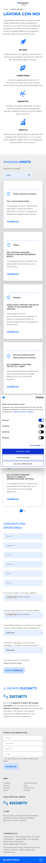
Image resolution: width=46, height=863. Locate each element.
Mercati (6, 785)
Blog (25, 785)
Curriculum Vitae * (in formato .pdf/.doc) (23, 596)
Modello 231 (29, 850)
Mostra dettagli (35, 445)
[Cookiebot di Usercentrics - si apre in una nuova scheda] (35, 397)
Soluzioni (6, 788)
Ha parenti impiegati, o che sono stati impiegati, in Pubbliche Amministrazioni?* (23, 648)
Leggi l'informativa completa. (23, 412)
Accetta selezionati (23, 457)
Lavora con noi (29, 788)
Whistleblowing (9, 852)
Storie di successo (30, 783)
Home (5, 9)
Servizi (5, 790)
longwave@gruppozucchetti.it (15, 844)
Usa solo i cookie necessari (23, 464)
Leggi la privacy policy (12, 663)
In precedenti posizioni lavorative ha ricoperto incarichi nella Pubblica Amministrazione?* (23, 630)
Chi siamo (6, 783)
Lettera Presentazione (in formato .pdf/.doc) (23, 614)
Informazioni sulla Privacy (13, 847)
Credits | (22, 850)
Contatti (27, 790)
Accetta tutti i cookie (23, 451)
